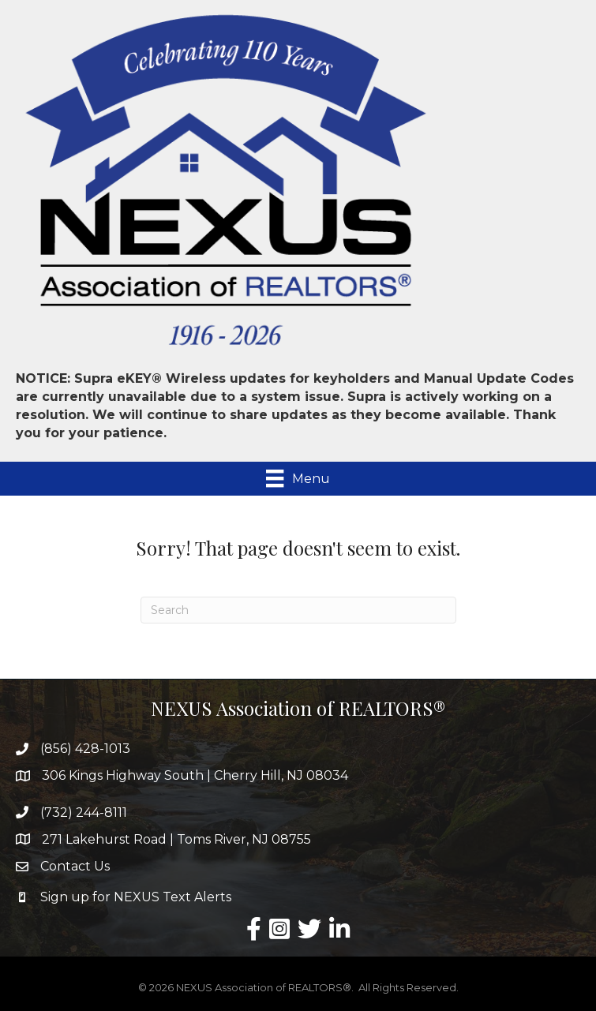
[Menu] (297, 478)
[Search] (298, 610)
